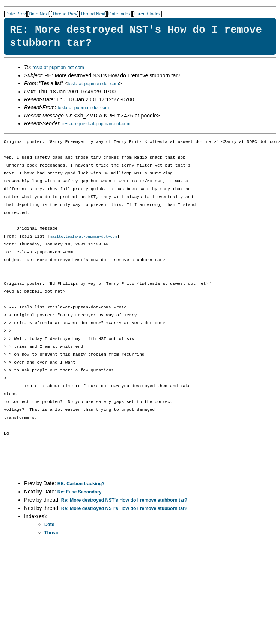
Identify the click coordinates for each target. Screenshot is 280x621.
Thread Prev (64, 14)
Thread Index (147, 14)
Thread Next (92, 14)
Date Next (39, 14)
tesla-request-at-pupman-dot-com (96, 123)
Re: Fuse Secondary (79, 492)
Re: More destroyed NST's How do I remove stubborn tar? (124, 500)
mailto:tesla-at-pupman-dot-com (83, 236)
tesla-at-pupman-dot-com (58, 67)
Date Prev (15, 14)
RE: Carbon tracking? (81, 484)
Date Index (119, 14)
